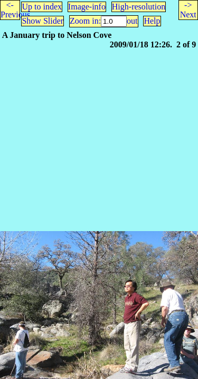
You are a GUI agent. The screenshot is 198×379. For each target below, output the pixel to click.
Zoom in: (85, 20)
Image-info (87, 6)
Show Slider (42, 20)
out (132, 20)
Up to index (42, 6)
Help (152, 20)
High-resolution (138, 6)
